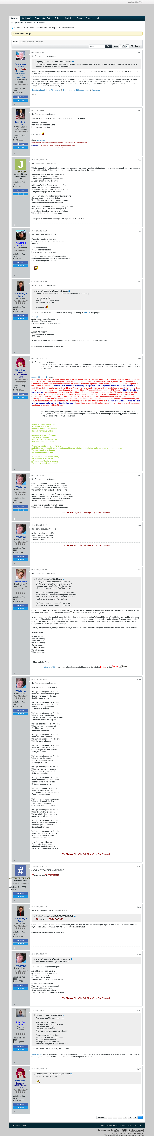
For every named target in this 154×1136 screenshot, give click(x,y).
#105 (139, 1069)
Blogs (79, 18)
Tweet (21, 100)
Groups (89, 18)
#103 (139, 954)
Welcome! (26, 18)
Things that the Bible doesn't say (76, 90)
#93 (139, 160)
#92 (139, 110)
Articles (58, 18)
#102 (139, 907)
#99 (139, 570)
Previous (101, 1117)
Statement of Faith (43, 18)
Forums (14, 18)
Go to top (138, 1125)
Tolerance (96, 90)
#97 (139, 475)
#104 (139, 1010)
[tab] (15, 42)
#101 (139, 866)
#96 (139, 358)
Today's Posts (17, 23)
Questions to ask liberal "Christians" (46, 90)
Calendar (40, 23)
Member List (30, 23)
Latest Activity (27, 42)
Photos (39, 42)
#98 (139, 525)
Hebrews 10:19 (49, 667)
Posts (15, 42)
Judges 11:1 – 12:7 (39, 377)
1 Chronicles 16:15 (40, 140)
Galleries (69, 18)
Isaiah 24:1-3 (37, 1054)
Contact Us (111, 1125)
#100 (139, 679)
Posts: (15, 93)
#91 (139, 52)
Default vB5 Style (20, 1125)
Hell (97, 18)
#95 (139, 282)
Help (102, 1125)
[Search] (100, 46)
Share (20, 97)
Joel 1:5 (87, 312)
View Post (73, 61)
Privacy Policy (125, 1125)
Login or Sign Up (135, 2)
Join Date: (17, 88)
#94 (139, 231)
